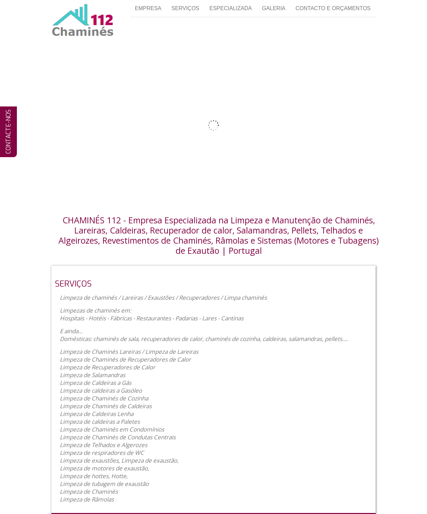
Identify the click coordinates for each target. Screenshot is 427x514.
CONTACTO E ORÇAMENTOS (333, 8)
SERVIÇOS (185, 8)
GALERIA (273, 8)
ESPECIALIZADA (230, 8)
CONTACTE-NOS (8, 132)
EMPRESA (148, 8)
